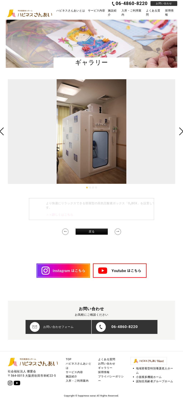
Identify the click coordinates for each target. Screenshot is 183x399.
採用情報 (169, 12)
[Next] (118, 232)
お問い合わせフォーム (52, 327)
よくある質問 (153, 12)
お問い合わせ (164, 3)
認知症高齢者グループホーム (154, 381)
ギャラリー (105, 367)
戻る (92, 231)
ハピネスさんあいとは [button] (70, 10)
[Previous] (65, 232)
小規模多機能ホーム (149, 377)
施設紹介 (112, 12)
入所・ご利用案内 (132, 12)
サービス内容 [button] (96, 10)
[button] (87, 187)
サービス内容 (74, 372)
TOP (68, 359)
